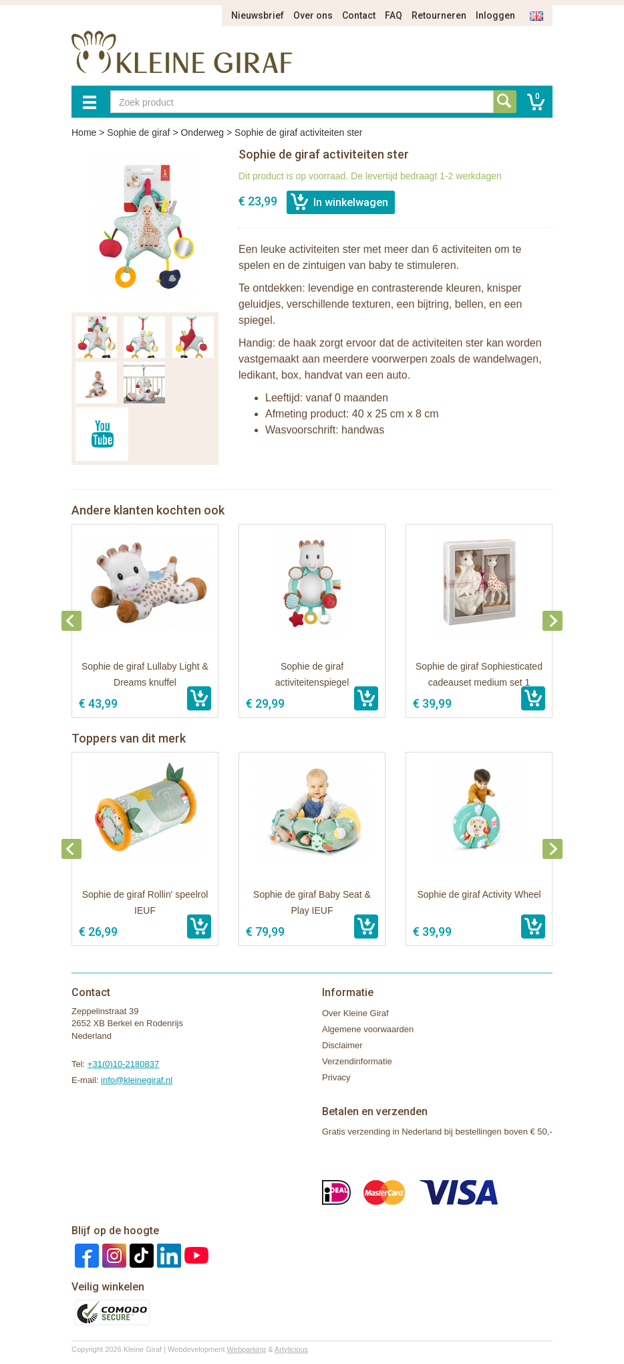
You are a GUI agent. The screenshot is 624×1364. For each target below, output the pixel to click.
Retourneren (439, 15)
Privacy (336, 1077)
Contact (358, 15)
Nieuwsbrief (257, 15)
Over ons (313, 15)
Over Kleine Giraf (355, 1013)
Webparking (247, 1349)
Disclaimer (342, 1045)
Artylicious (291, 1349)
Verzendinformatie (357, 1061)
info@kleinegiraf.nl (136, 1080)
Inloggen (495, 15)
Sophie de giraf (138, 132)
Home (83, 132)
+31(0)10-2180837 (123, 1064)
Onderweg (202, 132)
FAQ (393, 15)
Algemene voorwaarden (368, 1029)
